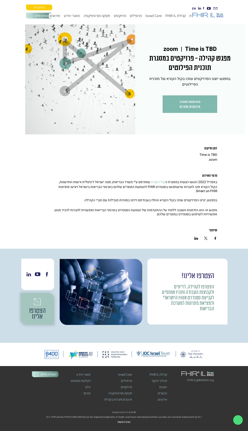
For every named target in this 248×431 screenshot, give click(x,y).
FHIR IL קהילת (158, 374)
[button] (39, 16)
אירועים (162, 399)
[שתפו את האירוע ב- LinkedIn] (196, 238)
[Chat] (28, 274)
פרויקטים (126, 387)
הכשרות (162, 393)
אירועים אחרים (190, 106)
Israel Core (125, 374)
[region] (238, 420)
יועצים (163, 387)
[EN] (194, 8)
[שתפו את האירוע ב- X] (206, 238)
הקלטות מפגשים (80, 381)
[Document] (238, 420)
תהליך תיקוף (159, 381)
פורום (87, 393)
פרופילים (126, 381)
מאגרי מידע (83, 374)
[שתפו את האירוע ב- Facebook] (215, 238)
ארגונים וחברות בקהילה (118, 399)
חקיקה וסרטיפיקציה (120, 393)
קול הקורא (158, 182)
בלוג (87, 387)
